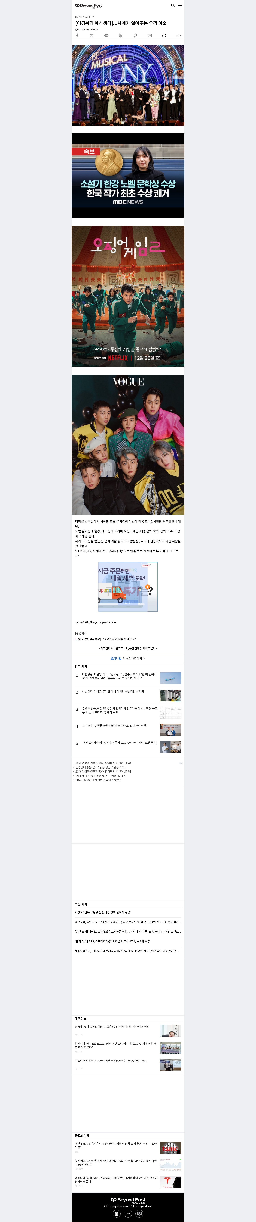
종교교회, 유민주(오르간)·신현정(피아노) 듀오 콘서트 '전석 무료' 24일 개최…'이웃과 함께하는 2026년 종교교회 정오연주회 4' (128, 922)
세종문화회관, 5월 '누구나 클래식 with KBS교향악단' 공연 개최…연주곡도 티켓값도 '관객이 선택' (128, 951)
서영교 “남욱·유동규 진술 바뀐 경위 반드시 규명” (103, 912)
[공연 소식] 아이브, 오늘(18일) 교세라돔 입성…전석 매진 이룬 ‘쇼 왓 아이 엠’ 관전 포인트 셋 (128, 931)
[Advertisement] (128, 815)
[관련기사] (81, 633)
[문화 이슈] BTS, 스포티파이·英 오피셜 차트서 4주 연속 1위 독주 (112, 941)
